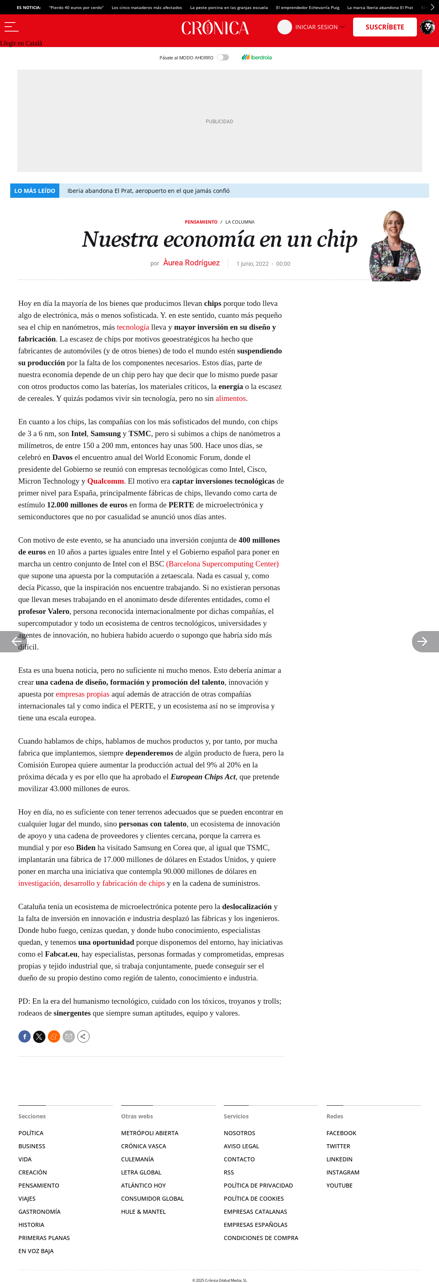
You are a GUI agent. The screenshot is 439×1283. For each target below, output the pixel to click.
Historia (31, 1225)
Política (30, 1133)
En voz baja (36, 1251)
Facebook (341, 1133)
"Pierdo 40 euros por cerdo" (76, 7)
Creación (32, 1172)
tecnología (133, 327)
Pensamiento (201, 222)
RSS (229, 1172)
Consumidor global (152, 1198)
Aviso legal (241, 1146)
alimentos (231, 398)
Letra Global (141, 1172)
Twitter (338, 1146)
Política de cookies (254, 1198)
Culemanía (137, 1159)
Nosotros (239, 1133)
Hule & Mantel (143, 1211)
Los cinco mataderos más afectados (147, 7)
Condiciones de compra (261, 1238)
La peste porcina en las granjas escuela (229, 7)
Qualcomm (105, 481)
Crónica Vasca (143, 1146)
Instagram (343, 1172)
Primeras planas (44, 1238)
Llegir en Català (21, 43)
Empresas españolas (256, 1225)
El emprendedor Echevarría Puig (307, 7)
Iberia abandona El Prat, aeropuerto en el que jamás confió (149, 191)
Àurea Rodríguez (191, 262)
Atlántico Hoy (143, 1185)
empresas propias (82, 694)
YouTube (339, 1185)
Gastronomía (39, 1211)
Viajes (27, 1198)
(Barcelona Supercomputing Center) (222, 563)
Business (31, 1146)
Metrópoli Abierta (149, 1133)
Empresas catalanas (255, 1211)
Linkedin (339, 1159)
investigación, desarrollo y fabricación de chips (91, 883)
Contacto (239, 1159)
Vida (25, 1159)
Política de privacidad (258, 1185)
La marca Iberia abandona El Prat (380, 7)
